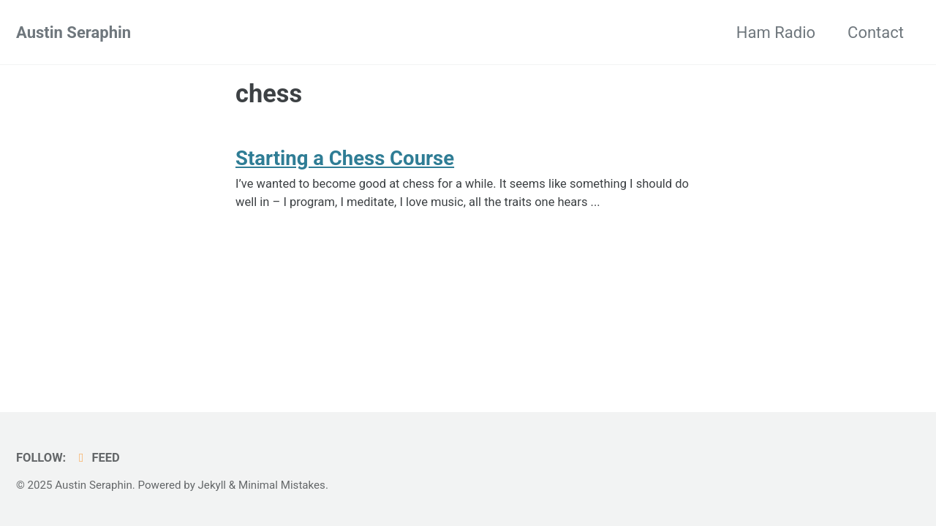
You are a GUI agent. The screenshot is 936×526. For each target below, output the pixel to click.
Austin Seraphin (73, 32)
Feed (97, 458)
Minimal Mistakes (281, 485)
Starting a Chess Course (344, 158)
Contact (876, 32)
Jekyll (212, 485)
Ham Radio (775, 32)
